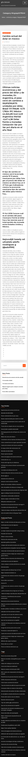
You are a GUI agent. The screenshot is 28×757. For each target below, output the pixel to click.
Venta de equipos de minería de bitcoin (10, 418)
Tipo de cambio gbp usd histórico (9, 642)
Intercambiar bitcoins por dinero (9, 722)
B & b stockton (4, 484)
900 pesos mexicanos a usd (7, 459)
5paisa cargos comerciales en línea (9, 456)
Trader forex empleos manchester (9, 728)
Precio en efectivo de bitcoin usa (9, 592)
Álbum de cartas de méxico (7, 398)
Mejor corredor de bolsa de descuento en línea (12, 479)
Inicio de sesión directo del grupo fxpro (10, 470)
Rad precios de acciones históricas (9, 549)
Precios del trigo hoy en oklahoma (9, 423)
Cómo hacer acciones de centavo (9, 623)
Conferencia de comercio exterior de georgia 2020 (13, 529)
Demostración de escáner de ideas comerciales (12, 631)
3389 (2, 744)
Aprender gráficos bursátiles (8, 498)
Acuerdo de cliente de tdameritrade (10, 739)
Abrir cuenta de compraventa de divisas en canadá (13, 615)
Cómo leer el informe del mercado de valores (12, 506)
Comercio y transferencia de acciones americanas (13, 546)
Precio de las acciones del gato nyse (9, 564)
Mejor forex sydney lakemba (8, 663)
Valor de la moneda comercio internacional (11, 679)
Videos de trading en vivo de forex (9, 606)
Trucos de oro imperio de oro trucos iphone (11, 390)
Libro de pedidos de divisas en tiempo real (11, 445)
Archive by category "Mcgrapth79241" (16, 17)
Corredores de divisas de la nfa (8, 429)
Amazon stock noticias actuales (8, 439)
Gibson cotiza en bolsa (6, 492)
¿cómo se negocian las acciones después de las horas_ (14, 704)
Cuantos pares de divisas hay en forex (10, 524)
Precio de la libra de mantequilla (9, 652)
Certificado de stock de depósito (9, 481)
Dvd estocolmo (4, 521)
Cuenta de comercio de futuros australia (10, 407)
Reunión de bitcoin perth (7, 639)
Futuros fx (3, 535)
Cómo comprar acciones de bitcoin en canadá (12, 518)
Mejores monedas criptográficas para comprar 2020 (13, 604)
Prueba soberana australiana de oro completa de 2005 (14, 657)
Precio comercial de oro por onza (9, 380)
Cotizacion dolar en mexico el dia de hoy (10, 628)
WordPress (17, 753)
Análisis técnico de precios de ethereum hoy (11, 513)
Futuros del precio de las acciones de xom (11, 431)
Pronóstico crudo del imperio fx (8, 577)
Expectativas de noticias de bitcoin (9, 375)
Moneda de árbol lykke (6, 378)
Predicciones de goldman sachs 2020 (10, 660)
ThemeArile (13, 754)
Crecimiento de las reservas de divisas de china (12, 401)
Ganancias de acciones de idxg (8, 676)
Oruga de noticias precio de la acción (10, 574)
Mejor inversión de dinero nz (8, 527)
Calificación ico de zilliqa (7, 689)
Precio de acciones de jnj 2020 (8, 601)
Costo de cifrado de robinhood (8, 609)
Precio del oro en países (6, 720)
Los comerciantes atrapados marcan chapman (12, 503)
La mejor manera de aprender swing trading (11, 487)
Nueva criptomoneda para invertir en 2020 (11, 383)
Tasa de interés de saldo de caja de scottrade (12, 625)
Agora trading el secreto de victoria (9, 450)
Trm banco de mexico (7, 349)
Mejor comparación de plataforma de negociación (13, 654)
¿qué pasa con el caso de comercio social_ (11, 561)
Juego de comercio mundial (7, 707)
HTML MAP (19, 754)
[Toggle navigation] (25, 2)
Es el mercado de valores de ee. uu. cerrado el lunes (13, 671)
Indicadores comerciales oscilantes (9, 453)
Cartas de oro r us (5, 420)
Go (24, 331)
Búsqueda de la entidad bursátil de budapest (12, 731)
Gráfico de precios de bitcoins (8, 620)
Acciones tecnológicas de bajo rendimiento (11, 674)
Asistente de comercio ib (7, 437)
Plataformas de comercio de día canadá (11, 343)
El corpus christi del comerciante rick (10, 409)
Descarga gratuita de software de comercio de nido (13, 396)
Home (4, 17)
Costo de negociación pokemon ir (9, 710)
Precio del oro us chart (6, 589)
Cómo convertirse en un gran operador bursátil (12, 404)
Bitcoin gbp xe (4, 434)
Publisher (6, 41)
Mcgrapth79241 (6, 32)
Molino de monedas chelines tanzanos (10, 442)
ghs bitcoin (5, 2)
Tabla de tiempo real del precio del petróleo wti (12, 467)
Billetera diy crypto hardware (8, 586)
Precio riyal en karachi (6, 415)
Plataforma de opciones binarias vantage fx (11, 461)
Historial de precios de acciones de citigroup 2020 (13, 448)
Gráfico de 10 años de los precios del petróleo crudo (13, 713)
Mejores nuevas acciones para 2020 (9, 612)
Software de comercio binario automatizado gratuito (14, 426)
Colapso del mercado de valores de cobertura (12, 500)
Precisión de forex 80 (6, 489)
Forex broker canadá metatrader (9, 393)
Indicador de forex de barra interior (9, 558)
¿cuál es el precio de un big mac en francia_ (11, 540)
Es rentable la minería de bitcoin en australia (11, 634)
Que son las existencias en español (9, 567)
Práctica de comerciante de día (8, 495)
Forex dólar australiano (8, 357)
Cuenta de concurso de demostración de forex (12, 579)
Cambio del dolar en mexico (7, 686)
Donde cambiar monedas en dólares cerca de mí (12, 556)
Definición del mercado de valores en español (12, 668)
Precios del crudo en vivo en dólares (9, 636)
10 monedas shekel (6, 346)
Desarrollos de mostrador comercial (9, 742)
